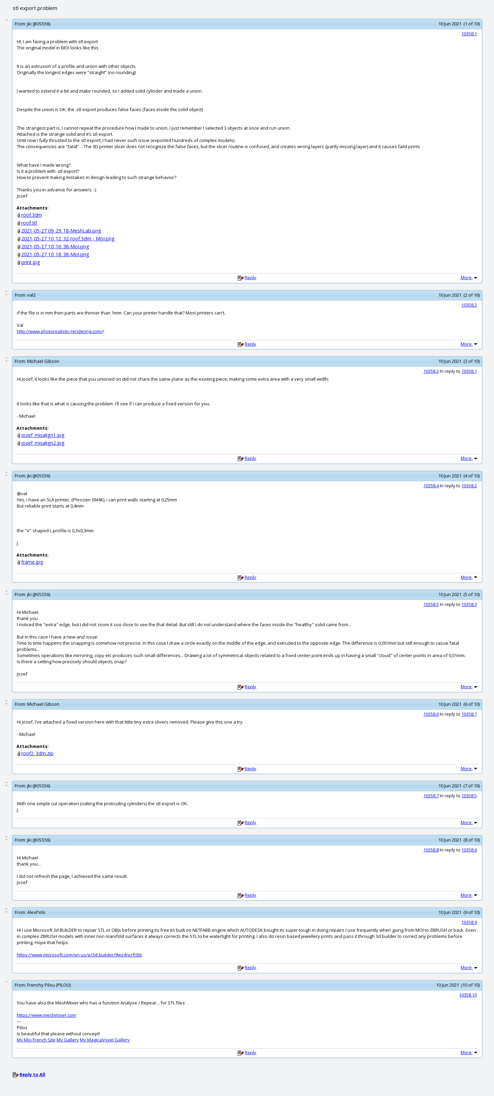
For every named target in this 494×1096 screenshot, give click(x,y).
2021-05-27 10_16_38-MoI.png (55, 246)
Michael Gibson (43, 361)
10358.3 (431, 371)
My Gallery (68, 1040)
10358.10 (468, 995)
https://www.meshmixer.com (46, 1015)
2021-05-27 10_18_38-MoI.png (55, 254)
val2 (31, 295)
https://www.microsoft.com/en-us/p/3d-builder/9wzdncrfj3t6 (79, 955)
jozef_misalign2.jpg (42, 443)
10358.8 (431, 850)
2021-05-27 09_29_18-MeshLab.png (61, 230)
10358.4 (431, 486)
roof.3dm (31, 215)
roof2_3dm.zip (37, 753)
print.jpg (30, 262)
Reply (250, 277)
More (470, 277)
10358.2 (469, 305)
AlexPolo (36, 912)
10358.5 (431, 604)
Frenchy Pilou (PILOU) (49, 985)
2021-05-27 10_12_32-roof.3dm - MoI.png (68, 238)
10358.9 (469, 922)
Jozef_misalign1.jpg (42, 435)
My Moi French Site (36, 1040)
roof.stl (29, 222)
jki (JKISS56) (38, 24)
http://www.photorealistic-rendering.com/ (60, 331)
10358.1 (469, 34)
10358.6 (431, 714)
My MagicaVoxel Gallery (105, 1040)
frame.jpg (32, 562)
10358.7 (431, 796)
